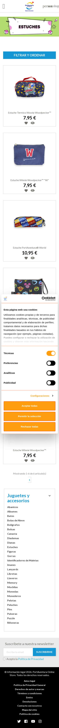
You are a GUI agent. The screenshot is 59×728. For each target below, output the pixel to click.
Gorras (11, 555)
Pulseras (12, 613)
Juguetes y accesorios (29, 498)
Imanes (11, 564)
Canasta (12, 533)
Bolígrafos (13, 524)
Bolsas (11, 529)
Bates (10, 515)
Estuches (12, 547)
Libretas (12, 573)
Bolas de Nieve (16, 520)
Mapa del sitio (29, 709)
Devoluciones (29, 701)
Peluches (12, 604)
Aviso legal (29, 681)
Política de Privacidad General (29, 685)
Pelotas (11, 600)
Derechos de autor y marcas (29, 689)
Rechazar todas (29, 426)
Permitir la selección (29, 416)
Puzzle (11, 618)
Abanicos (12, 506)
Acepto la (23, 659)
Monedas (12, 591)
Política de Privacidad (31, 659)
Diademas (13, 538)
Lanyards (12, 569)
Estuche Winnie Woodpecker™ (29, 450)
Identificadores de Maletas (23, 560)
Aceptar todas (29, 405)
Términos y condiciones (29, 693)
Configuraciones (40, 395)
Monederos (14, 595)
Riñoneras (13, 622)
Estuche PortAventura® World (29, 247)
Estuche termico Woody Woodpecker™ (29, 112)
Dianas (11, 542)
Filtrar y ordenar (29, 55)
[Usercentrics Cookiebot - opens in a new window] (42, 299)
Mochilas (12, 587)
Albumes (12, 511)
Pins (9, 609)
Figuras (11, 551)
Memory (12, 582)
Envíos (29, 697)
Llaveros (12, 578)
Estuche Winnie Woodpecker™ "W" (29, 180)
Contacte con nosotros (29, 705)
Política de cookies (29, 714)
